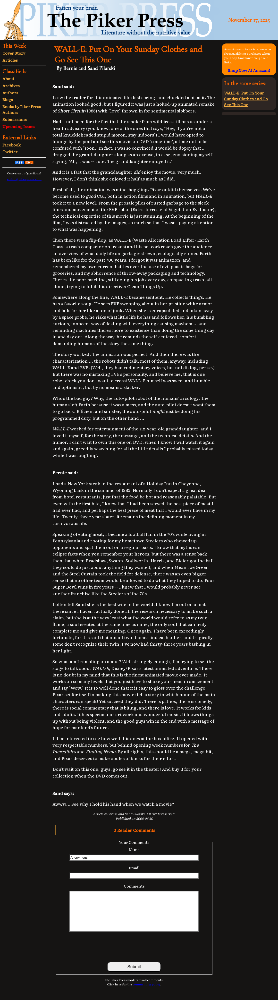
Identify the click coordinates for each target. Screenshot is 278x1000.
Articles (10, 60)
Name (134, 849)
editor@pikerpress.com (24, 179)
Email (134, 868)
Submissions (14, 119)
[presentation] (134, 946)
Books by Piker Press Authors (21, 109)
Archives (11, 85)
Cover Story (13, 53)
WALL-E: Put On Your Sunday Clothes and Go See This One (246, 98)
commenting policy (146, 984)
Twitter (9, 151)
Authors (10, 92)
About (8, 78)
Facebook (11, 145)
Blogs (7, 99)
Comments (134, 886)
